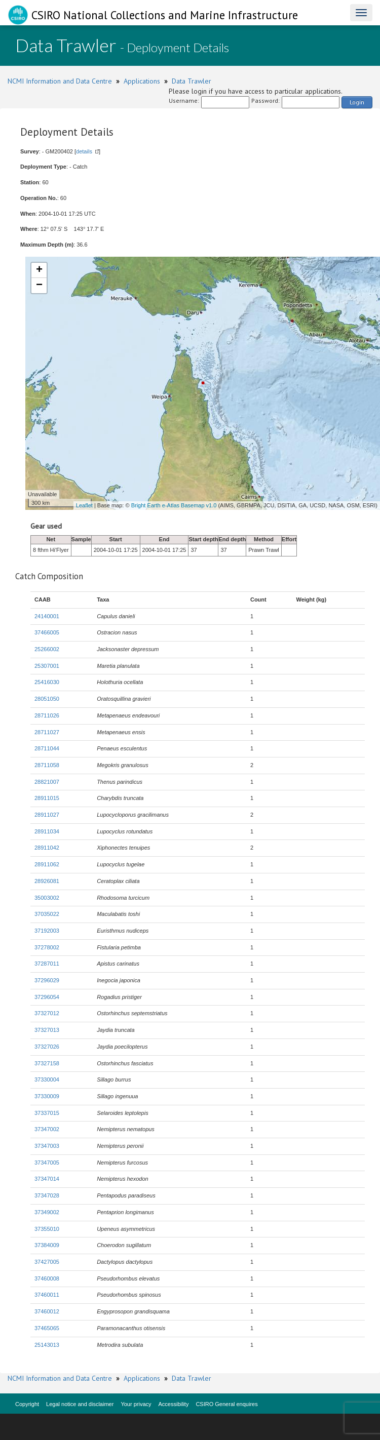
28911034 (46, 831)
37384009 (46, 1245)
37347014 (46, 1179)
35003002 (46, 898)
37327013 (46, 1030)
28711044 (46, 748)
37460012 (46, 1311)
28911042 (46, 848)
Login (357, 102)
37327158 (46, 1063)
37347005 (46, 1162)
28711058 (46, 765)
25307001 (46, 666)
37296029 (46, 980)
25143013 (46, 1345)
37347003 (46, 1146)
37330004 (46, 1079)
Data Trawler (191, 81)
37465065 (46, 1328)
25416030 (46, 682)
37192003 (46, 931)
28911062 (46, 864)
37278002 (46, 947)
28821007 (46, 782)
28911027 (46, 815)
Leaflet (84, 505)
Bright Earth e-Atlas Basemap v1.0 (174, 505)
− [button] (39, 285)
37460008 (46, 1278)
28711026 (46, 715)
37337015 (46, 1113)
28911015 (46, 798)
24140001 (46, 616)
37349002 (46, 1212)
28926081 (46, 881)
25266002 (46, 649)
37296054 (46, 997)
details (84, 151)
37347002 (46, 1129)
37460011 (46, 1295)
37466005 (46, 632)
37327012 (46, 1013)
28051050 (46, 699)
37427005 (46, 1262)
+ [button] (39, 270)
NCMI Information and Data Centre (60, 81)
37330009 (46, 1096)
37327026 (46, 1047)
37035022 (46, 914)
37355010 (46, 1229)
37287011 (46, 964)
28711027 (46, 732)
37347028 (46, 1195)
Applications (142, 81)
